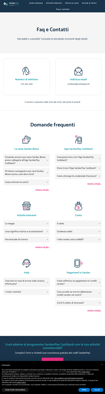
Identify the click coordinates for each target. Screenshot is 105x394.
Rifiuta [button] (84, 390)
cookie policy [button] (85, 372)
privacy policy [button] (21, 382)
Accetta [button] (97, 390)
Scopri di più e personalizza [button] (15, 390)
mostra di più (42, 190)
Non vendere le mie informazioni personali (68, 378)
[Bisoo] (11, 4)
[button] (102, 364)
